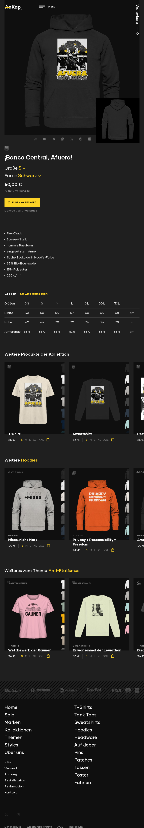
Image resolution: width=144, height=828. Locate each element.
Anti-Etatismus (64, 571)
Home (10, 707)
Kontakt (10, 792)
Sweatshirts (87, 722)
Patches (83, 760)
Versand (10, 768)
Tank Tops (85, 715)
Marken (12, 722)
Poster (81, 775)
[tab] (72, 317)
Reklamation (14, 786)
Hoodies (29, 460)
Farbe (10, 176)
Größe (11, 168)
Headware (85, 737)
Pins (78, 752)
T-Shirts (83, 707)
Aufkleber (85, 745)
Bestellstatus (14, 780)
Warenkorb (137, 20)
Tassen (82, 767)
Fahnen (82, 782)
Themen (13, 737)
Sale (9, 715)
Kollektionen (18, 730)
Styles (11, 745)
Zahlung (10, 774)
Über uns (14, 752)
